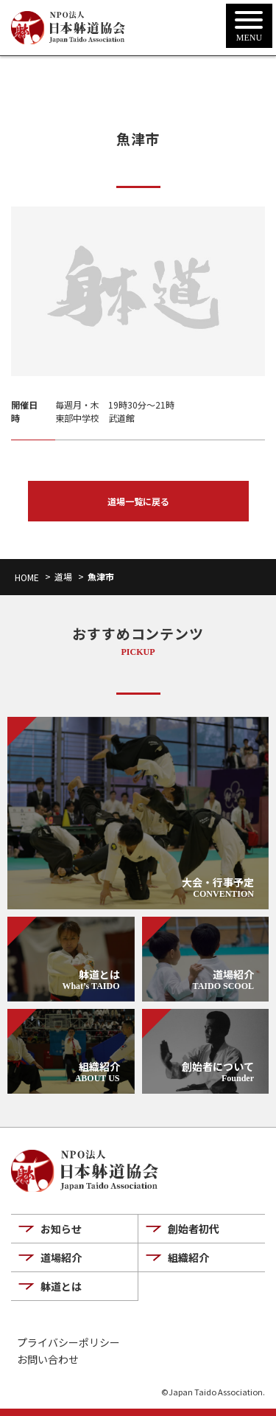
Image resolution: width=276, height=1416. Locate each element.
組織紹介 (188, 1257)
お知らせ (61, 1228)
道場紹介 (61, 1257)
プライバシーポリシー (68, 1342)
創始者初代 (193, 1228)
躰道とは (61, 1286)
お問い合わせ (48, 1359)
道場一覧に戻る (138, 501)
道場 (63, 576)
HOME (27, 577)
